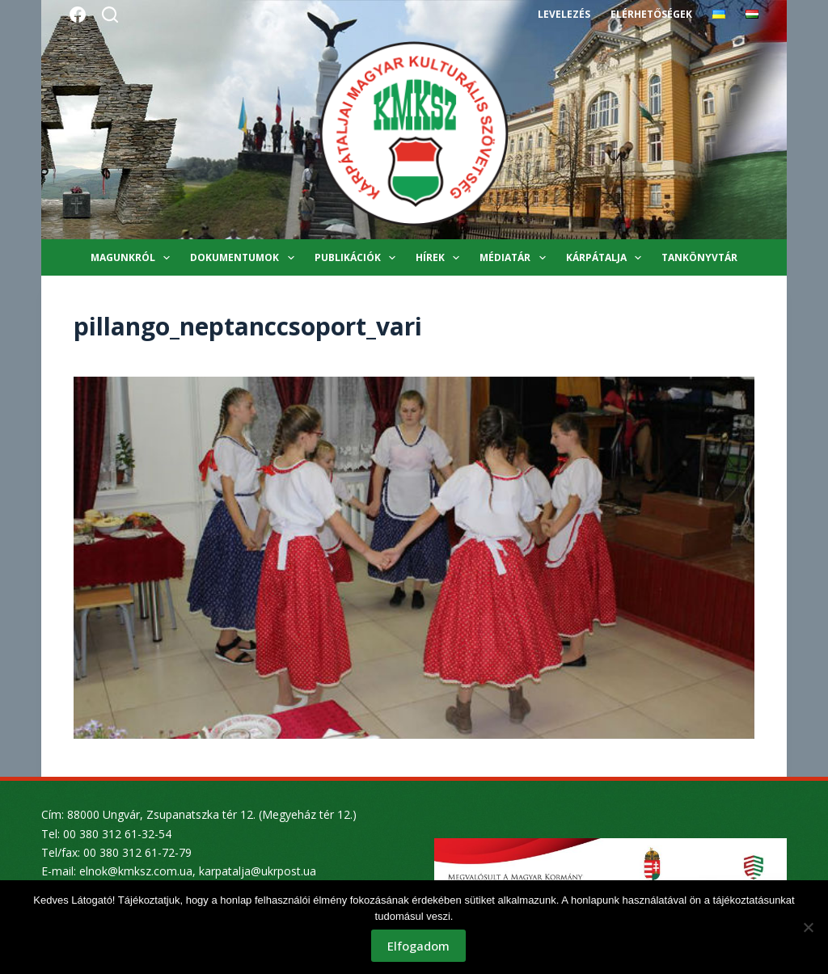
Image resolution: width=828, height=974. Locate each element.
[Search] (110, 14)
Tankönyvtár (699, 257)
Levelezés (564, 14)
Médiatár (515, 258)
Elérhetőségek (650, 14)
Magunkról (133, 258)
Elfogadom (418, 946)
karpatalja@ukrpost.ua (257, 871)
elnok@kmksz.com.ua (135, 871)
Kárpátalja (607, 258)
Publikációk (358, 258)
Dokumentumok (245, 258)
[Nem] (808, 927)
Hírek (441, 258)
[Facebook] (78, 14)
